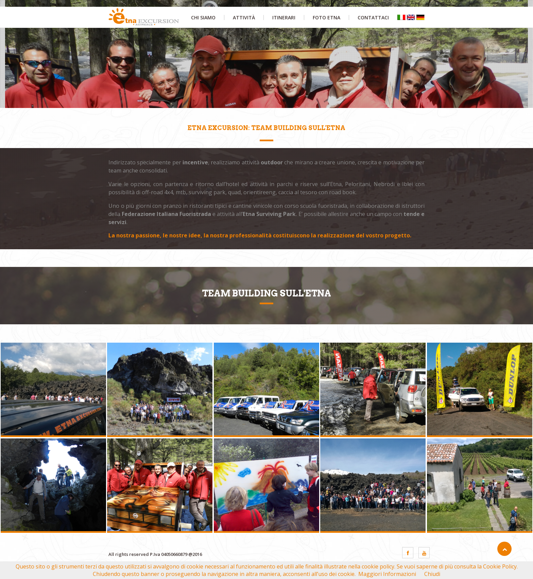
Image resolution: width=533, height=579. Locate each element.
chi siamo (203, 17)
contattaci (373, 17)
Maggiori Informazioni (387, 574)
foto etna (326, 17)
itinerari (283, 17)
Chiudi (432, 574)
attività (244, 17)
